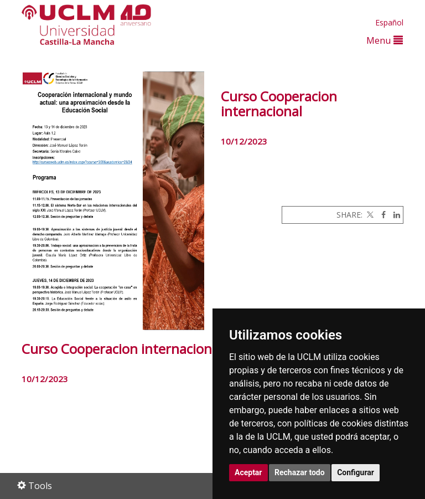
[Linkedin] (394, 214)
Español (389, 22)
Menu (384, 40)
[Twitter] (369, 214)
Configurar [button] (355, 472)
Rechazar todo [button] (299, 472)
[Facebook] (381, 214)
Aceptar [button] (248, 472)
